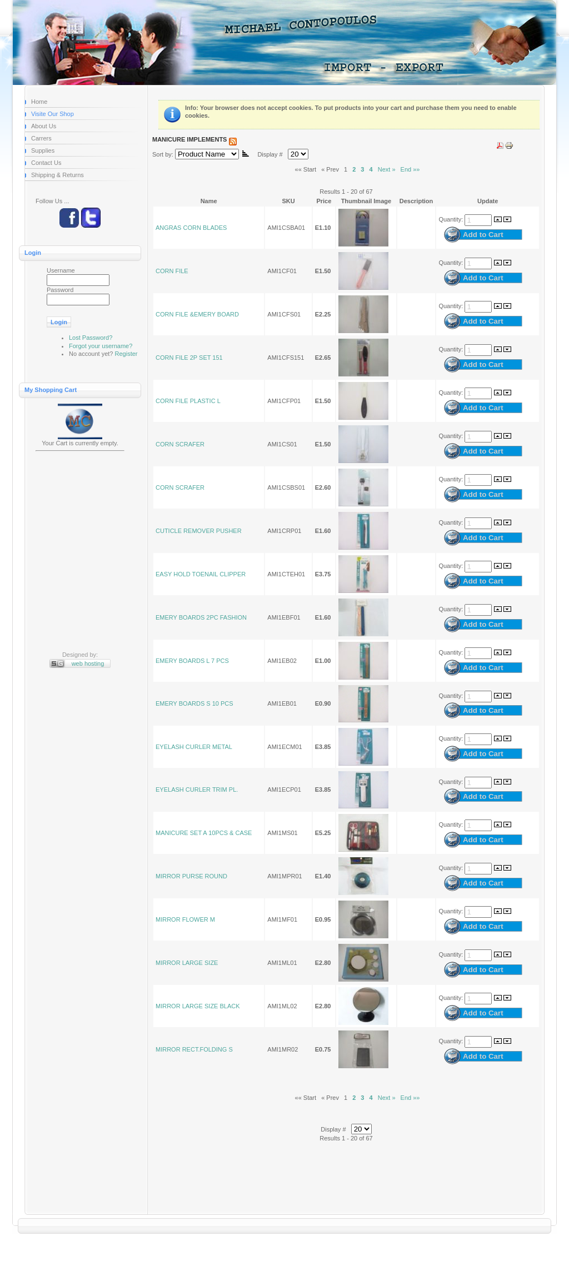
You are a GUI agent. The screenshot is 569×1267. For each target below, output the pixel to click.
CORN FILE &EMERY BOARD (197, 314)
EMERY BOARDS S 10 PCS (194, 703)
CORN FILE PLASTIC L (188, 401)
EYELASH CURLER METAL (194, 746)
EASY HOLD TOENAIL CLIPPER (201, 574)
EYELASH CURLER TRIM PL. (197, 789)
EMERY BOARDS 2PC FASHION (201, 617)
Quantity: (451, 219)
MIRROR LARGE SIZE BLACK (198, 1006)
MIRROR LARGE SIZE (187, 962)
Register (126, 353)
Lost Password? (90, 337)
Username (61, 270)
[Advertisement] (80, 552)
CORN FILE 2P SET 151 (189, 357)
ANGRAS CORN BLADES (191, 227)
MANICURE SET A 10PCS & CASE (204, 832)
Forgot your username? (100, 346)
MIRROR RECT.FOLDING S (194, 1049)
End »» (410, 169)
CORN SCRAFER (180, 444)
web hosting (88, 663)
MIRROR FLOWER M (185, 919)
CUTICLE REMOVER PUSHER (199, 530)
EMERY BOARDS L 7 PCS (192, 660)
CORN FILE (172, 271)
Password (60, 289)
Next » (387, 169)
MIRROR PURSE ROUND (191, 876)
